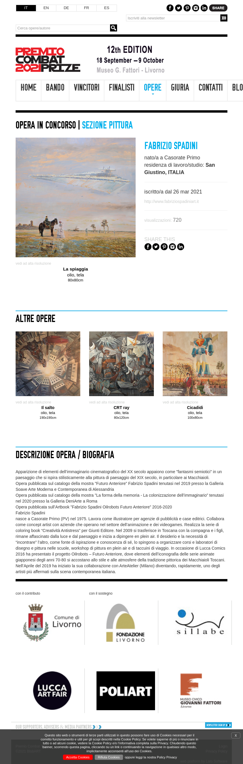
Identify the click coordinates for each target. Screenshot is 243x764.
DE (66, 8)
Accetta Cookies (77, 757)
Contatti (211, 88)
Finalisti (121, 88)
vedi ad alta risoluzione (33, 263)
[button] (206, 725)
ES (106, 8)
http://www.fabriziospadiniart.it (171, 201)
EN (46, 8)
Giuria (180, 88)
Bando (55, 88)
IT (26, 8)
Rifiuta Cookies (109, 757)
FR (86, 8)
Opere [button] (153, 89)
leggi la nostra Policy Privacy (156, 757)
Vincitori (86, 88)
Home (28, 88)
